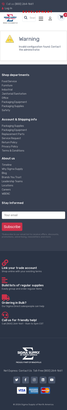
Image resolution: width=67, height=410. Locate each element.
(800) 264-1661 (24, 4)
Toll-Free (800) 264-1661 (47, 370)
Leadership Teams (12, 181)
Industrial (7, 89)
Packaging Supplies (13, 106)
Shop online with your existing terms (33, 269)
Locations (7, 185)
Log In (8, 8)
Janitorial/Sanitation (14, 93)
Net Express (11, 370)
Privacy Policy (10, 146)
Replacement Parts (13, 134)
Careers (6, 189)
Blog (4, 173)
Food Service (9, 81)
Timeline (7, 164)
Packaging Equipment (14, 102)
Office (5, 97)
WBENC (6, 193)
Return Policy (9, 142)
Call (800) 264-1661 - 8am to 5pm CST (33, 321)
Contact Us (25, 370)
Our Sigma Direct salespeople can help (33, 304)
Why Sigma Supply (12, 169)
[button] (25, 17)
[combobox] (29, 18)
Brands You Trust (11, 177)
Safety (6, 110)
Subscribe (12, 227)
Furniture (7, 85)
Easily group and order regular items (33, 286)
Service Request (11, 138)
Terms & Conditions (13, 150)
